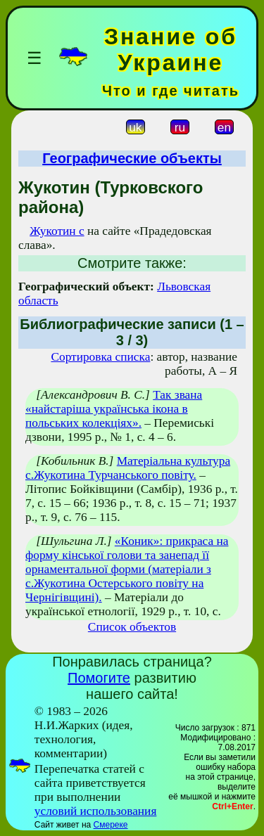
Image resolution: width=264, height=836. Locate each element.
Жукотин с (57, 231)
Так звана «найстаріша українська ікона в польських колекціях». (113, 409)
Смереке (111, 825)
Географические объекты (132, 158)
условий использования (95, 811)
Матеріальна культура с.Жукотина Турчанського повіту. (127, 468)
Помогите (99, 678)
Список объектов (132, 627)
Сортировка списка (100, 357)
